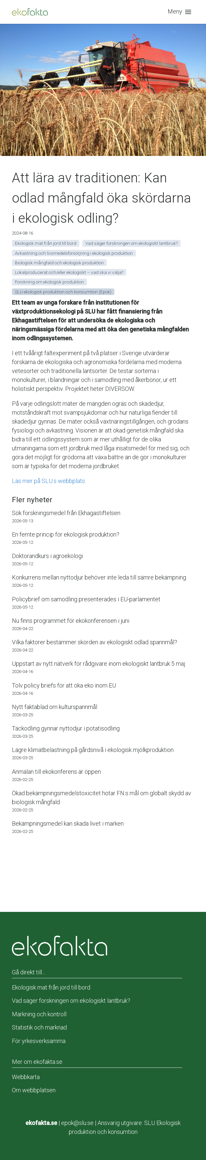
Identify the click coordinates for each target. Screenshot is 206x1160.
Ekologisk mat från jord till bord (51, 987)
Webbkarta (26, 1076)
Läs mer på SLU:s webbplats (48, 480)
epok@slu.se (77, 1122)
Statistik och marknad (39, 1027)
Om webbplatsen (34, 1090)
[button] (181, 12)
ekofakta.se (41, 1122)
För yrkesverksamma (38, 1040)
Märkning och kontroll (39, 1014)
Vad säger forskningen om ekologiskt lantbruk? (71, 1000)
